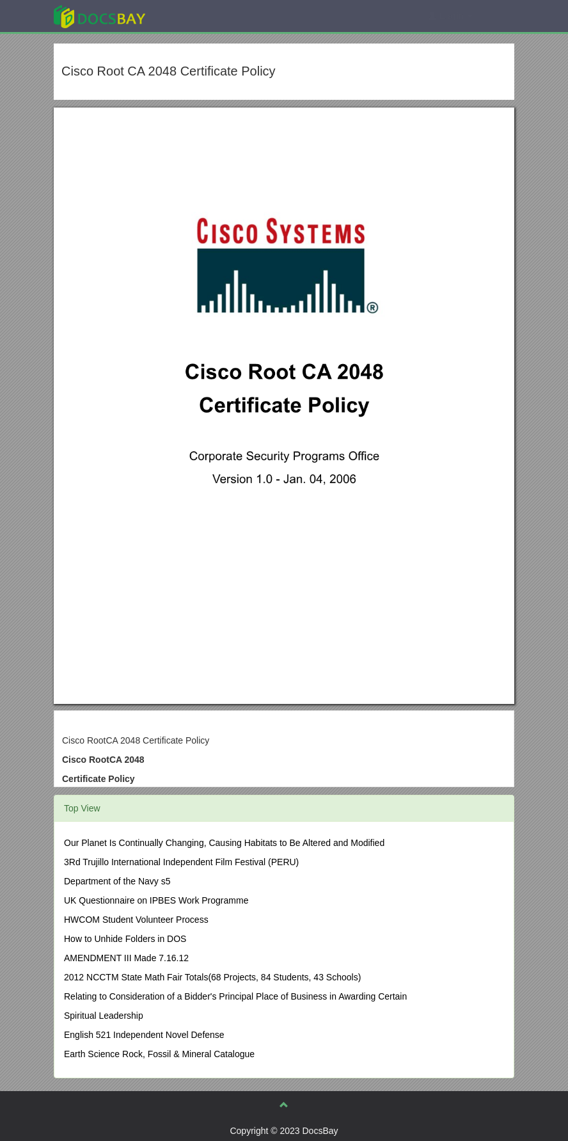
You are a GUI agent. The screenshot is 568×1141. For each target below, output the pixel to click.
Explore (195, 15)
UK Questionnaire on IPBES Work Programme (156, 900)
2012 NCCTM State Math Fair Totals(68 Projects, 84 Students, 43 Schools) (212, 977)
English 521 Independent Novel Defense (144, 1035)
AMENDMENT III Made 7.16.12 (126, 958)
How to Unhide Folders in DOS (125, 939)
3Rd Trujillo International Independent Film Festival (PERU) (181, 862)
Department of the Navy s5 (117, 881)
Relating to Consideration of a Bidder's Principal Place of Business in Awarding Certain (235, 996)
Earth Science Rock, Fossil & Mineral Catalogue (159, 1054)
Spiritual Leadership (103, 1015)
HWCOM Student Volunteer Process (136, 919)
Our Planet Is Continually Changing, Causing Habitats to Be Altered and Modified (224, 843)
